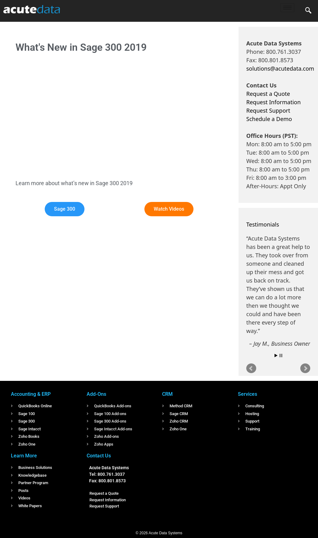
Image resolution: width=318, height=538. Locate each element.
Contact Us (99, 456)
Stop (280, 355)
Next (305, 368)
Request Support (268, 110)
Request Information (273, 102)
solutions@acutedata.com (280, 68)
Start (276, 355)
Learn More (24, 456)
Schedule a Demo (269, 119)
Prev (251, 368)
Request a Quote (268, 93)
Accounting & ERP (31, 394)
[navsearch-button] (308, 11)
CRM (167, 394)
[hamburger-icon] (287, 7)
